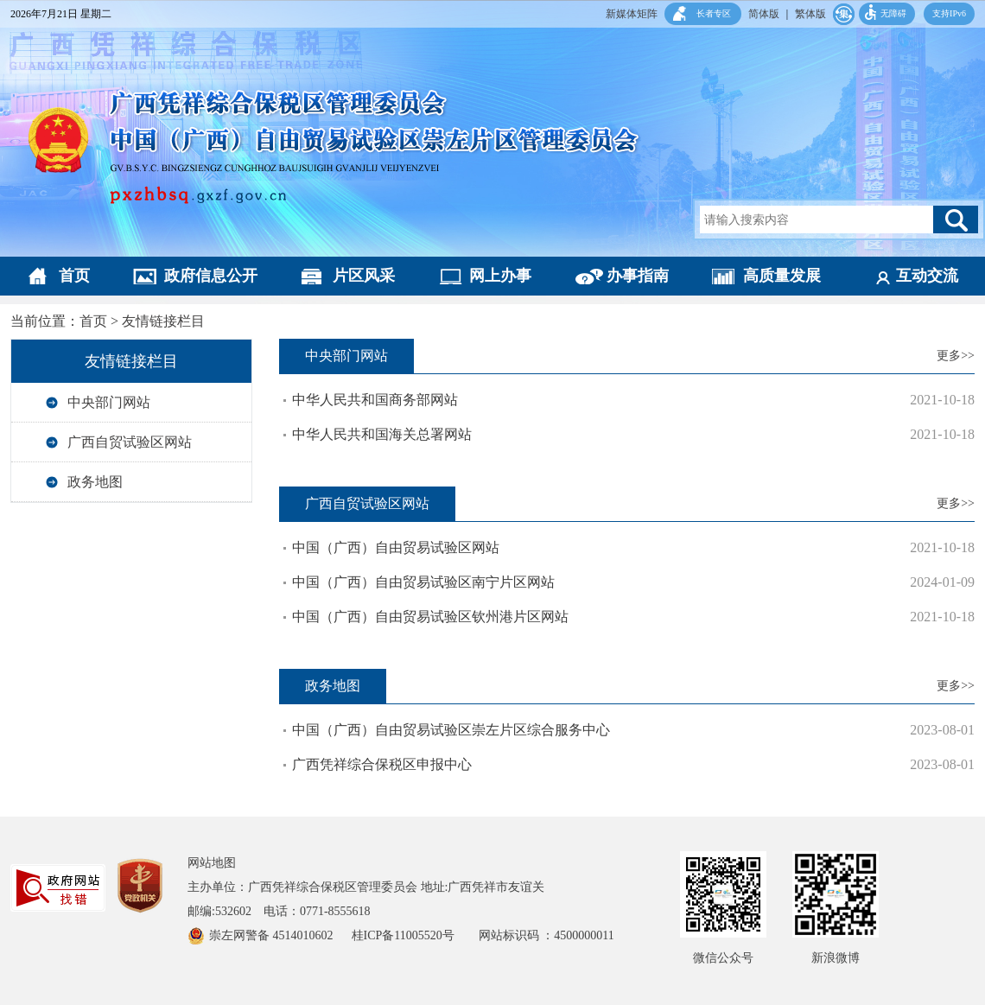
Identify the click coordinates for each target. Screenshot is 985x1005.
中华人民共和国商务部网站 (375, 399)
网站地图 (211, 862)
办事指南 (638, 275)
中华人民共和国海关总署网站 (382, 434)
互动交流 (927, 275)
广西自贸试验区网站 (129, 442)
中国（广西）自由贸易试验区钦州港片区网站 (430, 616)
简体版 (763, 14)
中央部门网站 (108, 402)
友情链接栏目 (163, 321)
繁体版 (810, 14)
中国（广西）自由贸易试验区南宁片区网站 (423, 582)
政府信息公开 (210, 275)
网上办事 (500, 275)
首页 (74, 275)
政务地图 (95, 481)
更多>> (956, 355)
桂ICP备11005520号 (415, 935)
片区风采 (364, 275)
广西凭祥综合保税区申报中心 (382, 764)
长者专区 (713, 13)
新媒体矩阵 (632, 14)
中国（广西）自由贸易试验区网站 (395, 547)
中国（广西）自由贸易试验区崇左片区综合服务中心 (451, 729)
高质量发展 (782, 275)
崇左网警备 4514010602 (272, 935)
